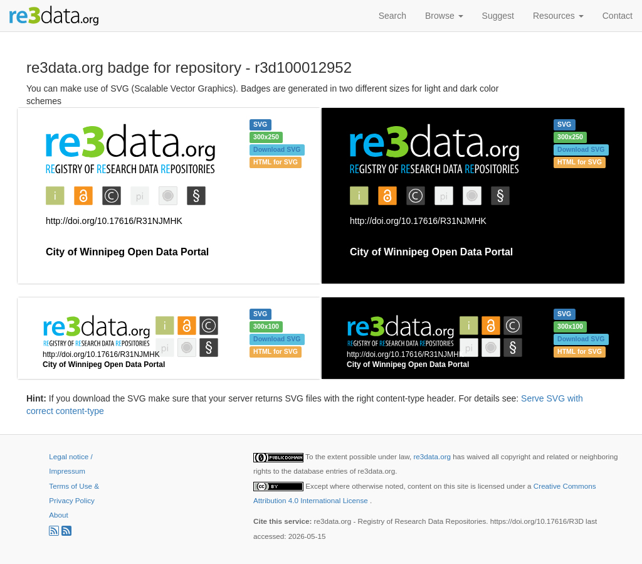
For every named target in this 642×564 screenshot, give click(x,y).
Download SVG (276, 149)
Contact (618, 16)
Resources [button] (558, 16)
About (58, 515)
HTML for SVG (275, 162)
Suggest (498, 16)
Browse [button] (444, 16)
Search (392, 16)
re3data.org (433, 456)
